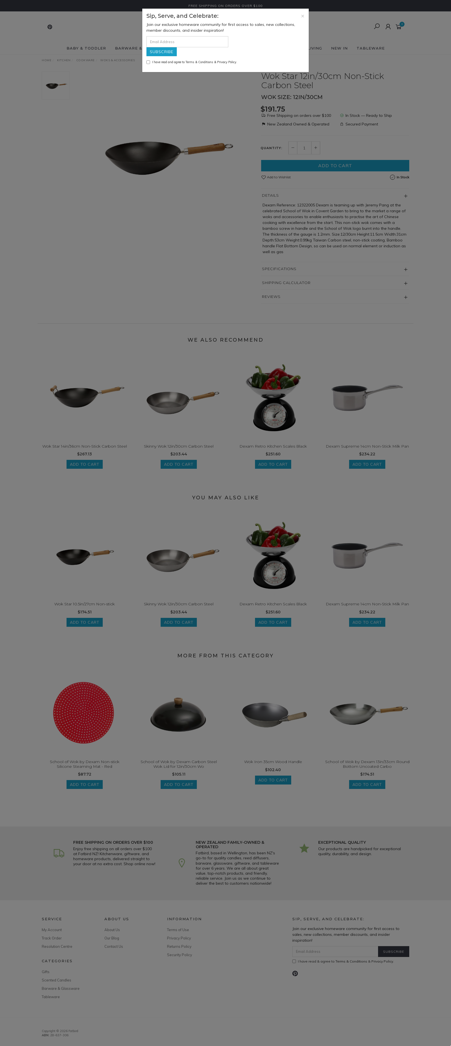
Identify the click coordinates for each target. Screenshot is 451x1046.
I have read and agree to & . (191, 62)
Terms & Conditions (199, 62)
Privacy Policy (226, 62)
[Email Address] (187, 41)
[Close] (303, 16)
